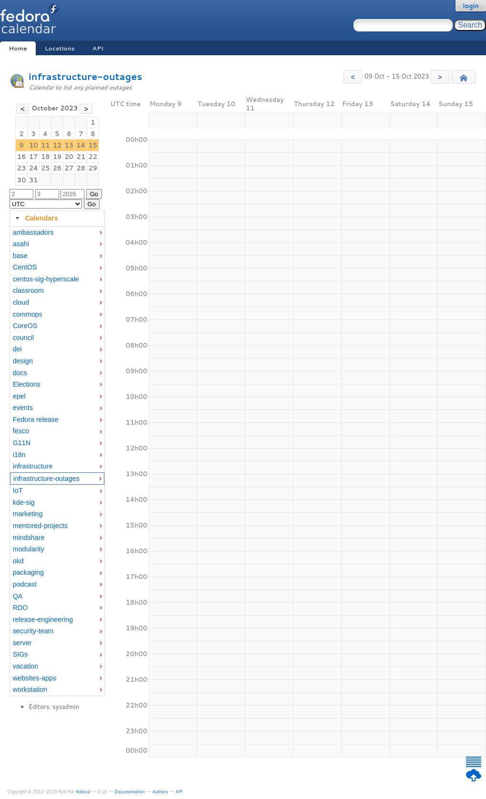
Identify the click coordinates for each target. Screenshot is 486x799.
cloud (21, 302)
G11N (21, 443)
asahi (21, 244)
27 (68, 168)
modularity (28, 549)
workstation (30, 689)
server (22, 643)
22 (93, 156)
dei (17, 349)
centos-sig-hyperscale (46, 279)
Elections (26, 384)
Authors (160, 792)
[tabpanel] (57, 461)
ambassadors (33, 232)
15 (93, 145)
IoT (18, 490)
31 (33, 180)
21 (81, 156)
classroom (28, 290)
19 (57, 156)
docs (20, 373)
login (471, 5)
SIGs (20, 654)
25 (45, 168)
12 (57, 145)
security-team (33, 631)
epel (19, 396)
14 (80, 145)
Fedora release (36, 419)
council (23, 337)
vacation (25, 666)
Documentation (129, 792)
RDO (20, 607)
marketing (28, 514)
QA (18, 596)
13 (68, 145)
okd (18, 561)
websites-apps (34, 678)
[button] (353, 77)
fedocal (83, 792)
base (20, 256)
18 (45, 156)
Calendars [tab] (35, 218)
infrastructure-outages (85, 76)
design (23, 361)
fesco (21, 431)
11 (45, 145)
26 (57, 168)
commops (27, 314)
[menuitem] (57, 233)
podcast (25, 584)
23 (21, 168)
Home (18, 48)
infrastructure (32, 466)
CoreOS (25, 326)
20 (68, 156)
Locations (60, 48)
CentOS (25, 267)
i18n (19, 455)
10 (33, 145)
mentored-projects (40, 525)
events (23, 407)
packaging (28, 572)
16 (21, 156)
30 (21, 180)
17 (33, 156)
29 (93, 168)
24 (33, 168)
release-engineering (43, 619)
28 (81, 168)
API (97, 48)
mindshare (29, 537)
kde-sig (24, 502)
